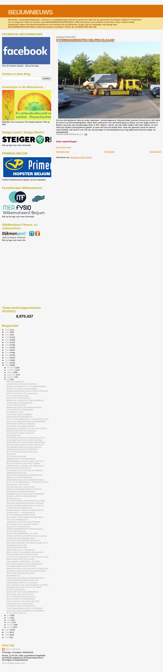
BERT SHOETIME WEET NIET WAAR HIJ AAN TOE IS (27, 543)
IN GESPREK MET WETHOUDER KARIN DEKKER (25, 442)
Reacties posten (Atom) (81, 157)
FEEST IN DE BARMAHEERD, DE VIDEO (22, 533)
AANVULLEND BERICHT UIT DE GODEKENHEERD (26, 386)
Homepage (109, 151)
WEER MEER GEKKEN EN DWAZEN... (21, 424)
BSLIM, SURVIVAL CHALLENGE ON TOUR (22, 601)
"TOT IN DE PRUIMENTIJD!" (17, 520)
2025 (7, 330)
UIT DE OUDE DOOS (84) (16, 405)
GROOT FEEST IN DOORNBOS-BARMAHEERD (24, 552)
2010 (7, 630)
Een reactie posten (63, 147)
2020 (7, 342)
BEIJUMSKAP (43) (13, 436)
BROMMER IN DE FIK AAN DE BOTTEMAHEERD (25, 494)
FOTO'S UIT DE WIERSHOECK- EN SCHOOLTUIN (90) (27, 557)
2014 (7, 358)
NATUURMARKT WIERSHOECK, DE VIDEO (23, 562)
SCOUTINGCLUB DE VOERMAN (19, 414)
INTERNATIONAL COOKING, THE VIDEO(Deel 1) (25, 466)
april (9, 620)
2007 (7, 637)
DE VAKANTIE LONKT (14, 412)
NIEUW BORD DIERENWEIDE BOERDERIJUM (24, 475)
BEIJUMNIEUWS (30, 12)
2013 (7, 360)
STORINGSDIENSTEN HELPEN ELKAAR (85, 40)
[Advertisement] (16, 259)
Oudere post (155, 151)
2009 (7, 632)
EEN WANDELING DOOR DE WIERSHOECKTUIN (25, 438)
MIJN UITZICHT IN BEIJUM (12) (18, 398)
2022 (7, 337)
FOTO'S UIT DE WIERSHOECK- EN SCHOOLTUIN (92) (27, 419)
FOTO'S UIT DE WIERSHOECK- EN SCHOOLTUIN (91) (27, 482)
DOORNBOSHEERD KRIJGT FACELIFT (21, 566)
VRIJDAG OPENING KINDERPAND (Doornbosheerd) (26, 536)
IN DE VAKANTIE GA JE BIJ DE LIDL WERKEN (24, 470)
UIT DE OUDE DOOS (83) (16, 456)
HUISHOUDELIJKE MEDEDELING (19, 403)
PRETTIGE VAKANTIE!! (15, 382)
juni (8, 615)
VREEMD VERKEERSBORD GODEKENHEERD (24, 529)
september (11, 375)
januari (10, 627)
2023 (7, 335)
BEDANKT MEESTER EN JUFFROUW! (21, 431)
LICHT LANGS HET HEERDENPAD (19, 410)
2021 (7, 340)
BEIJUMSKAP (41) (13, 576)
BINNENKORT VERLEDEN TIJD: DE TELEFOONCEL (26, 428)
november (11, 370)
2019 (7, 345)
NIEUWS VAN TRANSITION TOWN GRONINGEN (25, 400)
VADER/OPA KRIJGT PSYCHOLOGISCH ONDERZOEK (27, 569)
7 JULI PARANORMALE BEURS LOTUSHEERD (24, 608)
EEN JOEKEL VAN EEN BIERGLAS (19, 594)
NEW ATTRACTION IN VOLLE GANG (20, 559)
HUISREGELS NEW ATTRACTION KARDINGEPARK (26, 571)
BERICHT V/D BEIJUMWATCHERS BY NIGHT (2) (25, 506)
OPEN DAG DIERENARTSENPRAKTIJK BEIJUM (25, 503)
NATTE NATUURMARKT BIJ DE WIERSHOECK (24, 564)
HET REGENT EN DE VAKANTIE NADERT (22, 524)
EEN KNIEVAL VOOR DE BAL (17, 484)
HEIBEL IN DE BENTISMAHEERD (19, 477)
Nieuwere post (62, 151)
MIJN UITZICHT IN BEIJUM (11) (18, 527)
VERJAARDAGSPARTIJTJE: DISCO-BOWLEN (24, 447)
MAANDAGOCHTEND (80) (16, 545)
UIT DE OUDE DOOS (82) (16, 531)
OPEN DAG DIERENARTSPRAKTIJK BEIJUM (23, 489)
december (11, 368)
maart (9, 622)
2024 (7, 332)
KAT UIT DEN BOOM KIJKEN (17, 396)
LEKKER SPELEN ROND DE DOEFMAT (21, 384)
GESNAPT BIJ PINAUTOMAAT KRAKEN (21, 389)
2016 (7, 352)
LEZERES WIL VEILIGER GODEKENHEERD (23, 522)
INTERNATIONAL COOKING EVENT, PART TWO (25, 461)
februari (10, 625)
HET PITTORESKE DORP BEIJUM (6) (20, 515)
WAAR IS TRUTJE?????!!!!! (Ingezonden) (22, 393)
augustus (11, 377)
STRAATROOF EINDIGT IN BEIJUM (20, 433)
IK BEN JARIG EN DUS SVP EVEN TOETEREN (24, 440)
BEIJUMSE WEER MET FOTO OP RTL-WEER (24, 587)
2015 (7, 355)
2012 (7, 363)
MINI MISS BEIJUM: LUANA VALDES (20, 487)
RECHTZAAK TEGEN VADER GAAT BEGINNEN (24, 517)
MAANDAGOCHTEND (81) (16, 473)
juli (8, 379)
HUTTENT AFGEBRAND (15, 590)
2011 (7, 365)
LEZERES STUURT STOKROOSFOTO (21, 606)
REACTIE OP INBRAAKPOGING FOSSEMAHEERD (26, 421)
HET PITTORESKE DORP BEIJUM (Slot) (21, 452)
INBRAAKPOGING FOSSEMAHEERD (20, 459)
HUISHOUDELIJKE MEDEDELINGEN (20, 426)
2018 (7, 347)
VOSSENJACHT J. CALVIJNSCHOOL (20, 513)
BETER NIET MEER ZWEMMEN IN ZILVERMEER (25, 611)
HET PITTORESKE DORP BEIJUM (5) (20, 597)
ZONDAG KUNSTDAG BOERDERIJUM (21, 496)
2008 (7, 635)
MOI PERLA (11, 454)
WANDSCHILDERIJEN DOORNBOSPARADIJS (24, 407)
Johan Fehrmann (12, 649)
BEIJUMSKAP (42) (13, 499)
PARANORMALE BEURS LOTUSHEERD (21, 583)
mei (8, 618)
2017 (7, 350)
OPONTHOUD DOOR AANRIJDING (19, 604)
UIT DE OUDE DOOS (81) (16, 613)
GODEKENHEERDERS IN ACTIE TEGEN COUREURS (27, 391)
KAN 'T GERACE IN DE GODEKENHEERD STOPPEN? (27, 585)
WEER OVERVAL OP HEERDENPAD (20, 599)
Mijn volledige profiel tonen (13, 663)
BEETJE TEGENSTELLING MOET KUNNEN (23, 463)
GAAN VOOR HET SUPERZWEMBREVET (22, 592)
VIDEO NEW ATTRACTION (16, 548)
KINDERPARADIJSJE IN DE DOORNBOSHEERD (25, 480)
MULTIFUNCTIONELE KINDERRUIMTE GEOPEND (25, 501)
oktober (10, 372)
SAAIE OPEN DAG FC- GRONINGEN (20, 550)
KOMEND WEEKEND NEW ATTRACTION (22, 580)
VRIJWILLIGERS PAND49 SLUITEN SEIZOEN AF (25, 445)
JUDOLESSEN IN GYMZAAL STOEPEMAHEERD (25, 578)
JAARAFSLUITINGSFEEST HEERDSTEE (22, 449)
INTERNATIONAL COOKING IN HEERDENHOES (25, 510)
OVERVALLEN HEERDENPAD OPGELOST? (23, 540)
